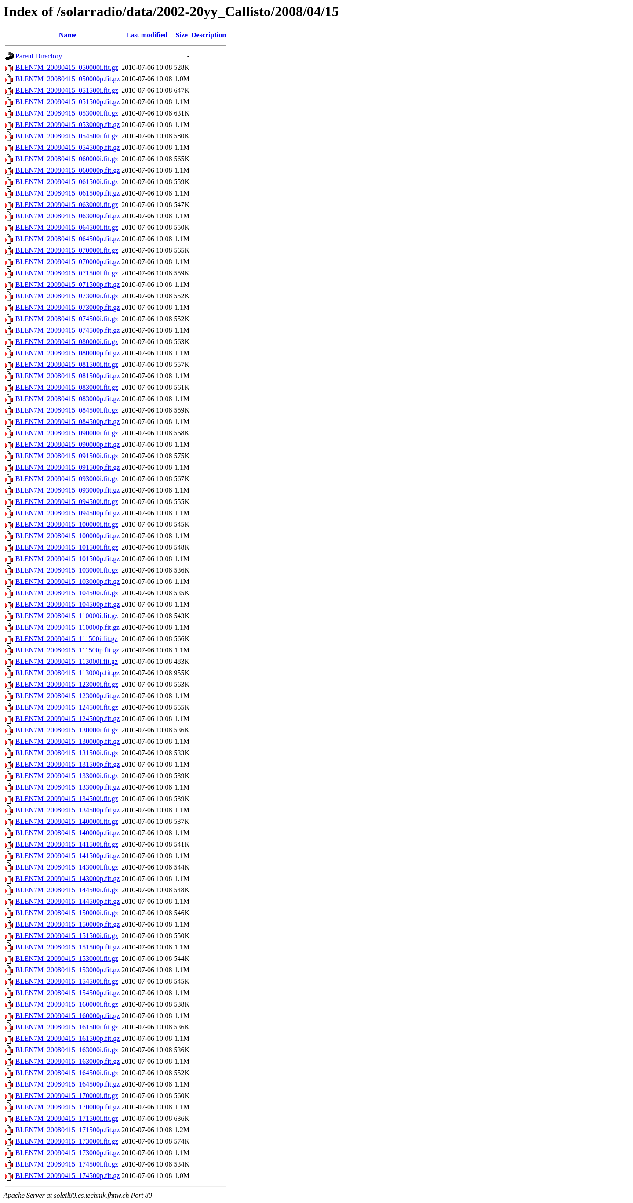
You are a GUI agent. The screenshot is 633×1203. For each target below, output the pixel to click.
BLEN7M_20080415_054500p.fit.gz (67, 147)
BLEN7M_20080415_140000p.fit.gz (67, 833)
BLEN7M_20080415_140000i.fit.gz (66, 821)
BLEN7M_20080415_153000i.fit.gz (66, 958)
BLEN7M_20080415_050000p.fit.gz (67, 79)
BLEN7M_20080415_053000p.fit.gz (67, 124)
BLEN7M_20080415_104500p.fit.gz (67, 604)
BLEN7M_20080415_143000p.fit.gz (67, 878)
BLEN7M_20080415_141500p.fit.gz (67, 855)
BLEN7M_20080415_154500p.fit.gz (67, 992)
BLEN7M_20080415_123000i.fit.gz (66, 684)
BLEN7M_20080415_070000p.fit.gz (67, 261)
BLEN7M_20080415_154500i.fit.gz (66, 981)
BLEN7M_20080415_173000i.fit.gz (66, 1141)
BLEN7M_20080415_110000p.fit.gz (67, 627)
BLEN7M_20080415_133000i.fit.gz (66, 775)
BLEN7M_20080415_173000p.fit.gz (67, 1152)
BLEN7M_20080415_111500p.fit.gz (67, 650)
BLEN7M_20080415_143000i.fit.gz (66, 867)
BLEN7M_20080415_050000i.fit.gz (66, 67)
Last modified (147, 35)
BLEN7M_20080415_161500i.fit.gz (66, 1027)
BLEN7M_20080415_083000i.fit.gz (66, 387)
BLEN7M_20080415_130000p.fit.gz (67, 741)
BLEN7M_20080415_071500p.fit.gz (67, 284)
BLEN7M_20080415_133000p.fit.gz (67, 787)
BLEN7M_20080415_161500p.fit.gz (67, 1038)
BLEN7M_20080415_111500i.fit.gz (66, 638)
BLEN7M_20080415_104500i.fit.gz (66, 593)
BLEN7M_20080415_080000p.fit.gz (67, 353)
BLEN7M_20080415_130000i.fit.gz (66, 730)
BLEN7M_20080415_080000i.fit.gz (66, 341)
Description (208, 35)
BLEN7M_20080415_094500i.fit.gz (66, 501)
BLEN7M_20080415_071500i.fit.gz (66, 273)
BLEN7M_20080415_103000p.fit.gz (67, 581)
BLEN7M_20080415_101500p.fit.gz (67, 558)
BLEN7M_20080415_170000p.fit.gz (67, 1107)
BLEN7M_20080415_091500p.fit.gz (67, 467)
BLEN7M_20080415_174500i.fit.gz (66, 1164)
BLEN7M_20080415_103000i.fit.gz (66, 570)
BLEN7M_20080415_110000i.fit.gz (66, 616)
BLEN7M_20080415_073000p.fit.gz (67, 307)
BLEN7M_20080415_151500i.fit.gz (66, 935)
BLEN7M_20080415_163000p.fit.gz (67, 1061)
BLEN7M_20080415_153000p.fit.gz (67, 970)
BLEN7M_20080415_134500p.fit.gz (67, 810)
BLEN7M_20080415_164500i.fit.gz (66, 1072)
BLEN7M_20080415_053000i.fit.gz (66, 113)
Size (181, 35)
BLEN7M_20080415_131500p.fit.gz (67, 764)
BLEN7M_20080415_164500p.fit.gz (67, 1084)
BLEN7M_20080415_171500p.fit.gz (67, 1130)
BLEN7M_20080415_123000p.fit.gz (67, 695)
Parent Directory (38, 56)
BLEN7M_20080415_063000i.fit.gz (66, 204)
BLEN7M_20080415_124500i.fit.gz (66, 707)
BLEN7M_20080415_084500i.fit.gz (66, 410)
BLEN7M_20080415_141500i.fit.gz (66, 844)
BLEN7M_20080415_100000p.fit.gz (67, 536)
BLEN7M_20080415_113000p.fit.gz (67, 673)
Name (67, 35)
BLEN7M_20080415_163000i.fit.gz (66, 1050)
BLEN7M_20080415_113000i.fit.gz (66, 661)
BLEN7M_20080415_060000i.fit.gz (66, 159)
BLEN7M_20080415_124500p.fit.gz (67, 718)
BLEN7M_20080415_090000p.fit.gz (67, 444)
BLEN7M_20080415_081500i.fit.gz (66, 364)
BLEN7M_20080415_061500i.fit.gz (66, 181)
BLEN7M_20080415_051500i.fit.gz (66, 90)
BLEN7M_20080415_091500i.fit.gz (66, 456)
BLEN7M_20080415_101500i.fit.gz (66, 547)
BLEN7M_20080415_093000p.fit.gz (67, 490)
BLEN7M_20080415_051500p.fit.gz (67, 101)
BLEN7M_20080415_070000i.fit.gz (66, 250)
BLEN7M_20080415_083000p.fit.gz (67, 398)
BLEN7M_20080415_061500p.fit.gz (67, 193)
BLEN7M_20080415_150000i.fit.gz (66, 913)
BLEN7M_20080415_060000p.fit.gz (67, 170)
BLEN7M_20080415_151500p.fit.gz (67, 947)
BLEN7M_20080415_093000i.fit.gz (66, 478)
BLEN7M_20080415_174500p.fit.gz (67, 1175)
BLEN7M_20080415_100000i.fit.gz (66, 524)
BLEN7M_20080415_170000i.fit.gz (66, 1095)
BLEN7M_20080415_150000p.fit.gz (67, 924)
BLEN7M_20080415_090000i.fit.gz (66, 433)
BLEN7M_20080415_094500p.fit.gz (67, 513)
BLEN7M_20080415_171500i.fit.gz (66, 1118)
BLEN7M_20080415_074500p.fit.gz (67, 330)
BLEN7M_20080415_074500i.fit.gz (66, 318)
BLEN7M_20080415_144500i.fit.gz (66, 890)
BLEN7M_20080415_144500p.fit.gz (67, 901)
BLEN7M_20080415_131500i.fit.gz (66, 753)
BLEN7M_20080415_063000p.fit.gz (67, 216)
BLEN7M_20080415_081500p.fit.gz (67, 376)
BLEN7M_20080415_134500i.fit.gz (66, 798)
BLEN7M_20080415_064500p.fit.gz (67, 239)
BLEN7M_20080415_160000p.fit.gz (67, 1015)
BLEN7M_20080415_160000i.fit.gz (66, 1004)
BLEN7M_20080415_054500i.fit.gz (66, 136)
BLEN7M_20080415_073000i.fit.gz (66, 296)
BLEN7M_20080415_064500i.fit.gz (66, 227)
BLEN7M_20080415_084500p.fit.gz (67, 421)
